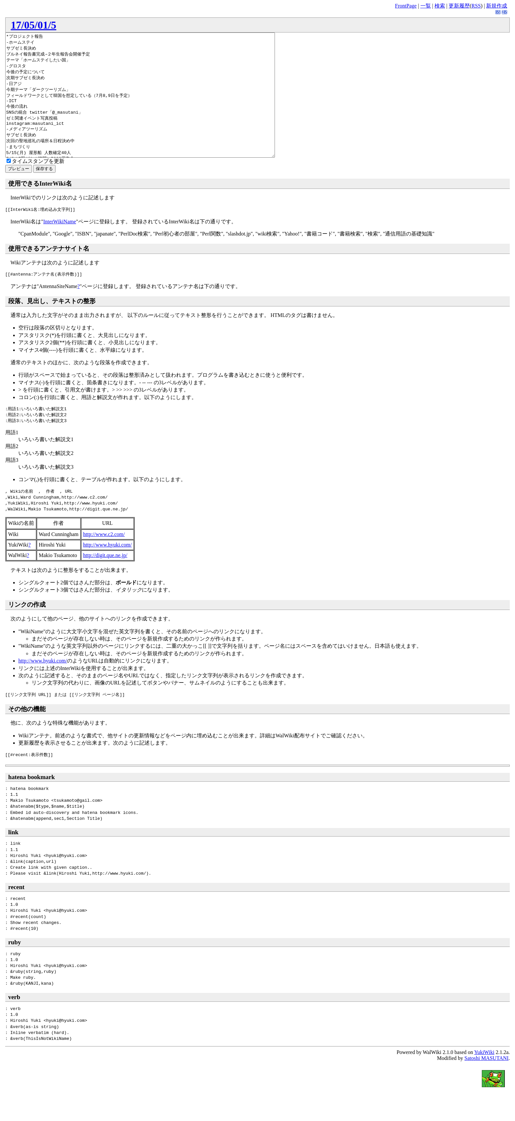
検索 (440, 6)
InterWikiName (59, 246)
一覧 (425, 6)
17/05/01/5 (33, 25)
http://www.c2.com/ (104, 559)
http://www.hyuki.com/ (107, 569)
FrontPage (406, 6)
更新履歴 (459, 6)
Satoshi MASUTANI (486, 1083)
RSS (476, 6)
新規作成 (496, 6)
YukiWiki (484, 1077)
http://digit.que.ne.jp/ (105, 580)
